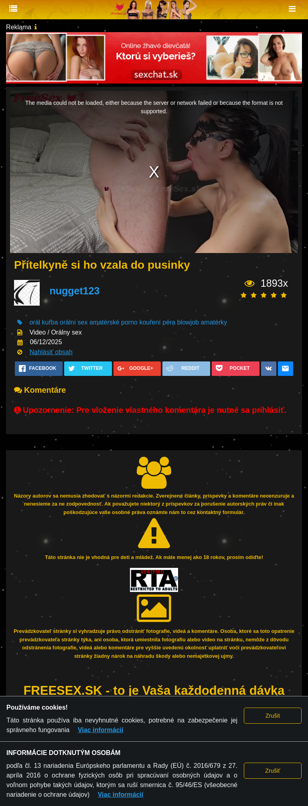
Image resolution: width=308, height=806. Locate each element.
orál (34, 322)
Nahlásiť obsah (50, 352)
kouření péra (157, 322)
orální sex (73, 322)
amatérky (214, 322)
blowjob (188, 322)
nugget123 (74, 290)
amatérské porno (113, 322)
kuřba (50, 322)
